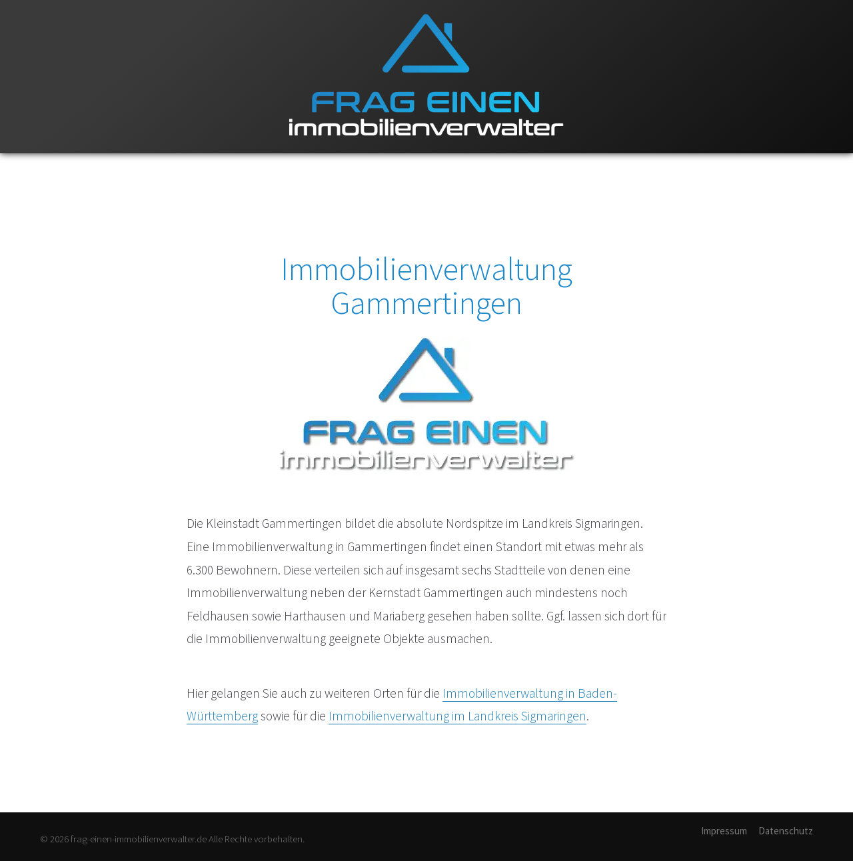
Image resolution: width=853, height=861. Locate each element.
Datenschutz (785, 830)
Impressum (724, 830)
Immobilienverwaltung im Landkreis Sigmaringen (457, 716)
